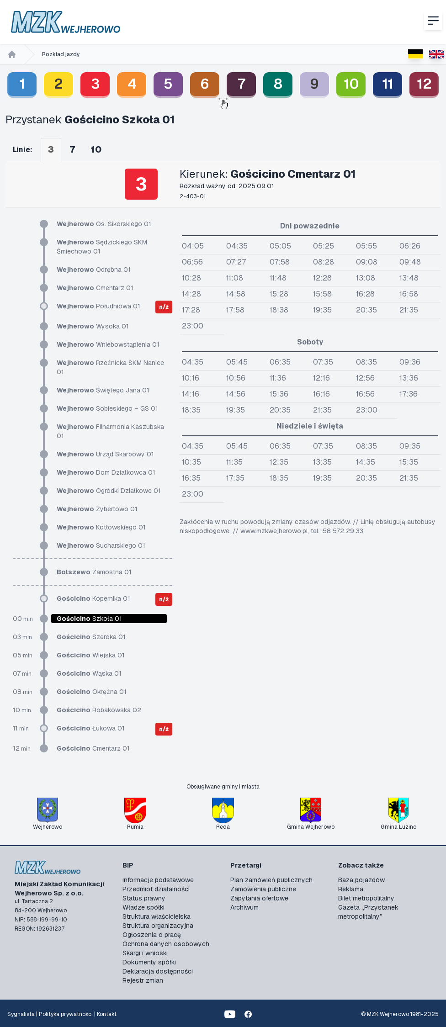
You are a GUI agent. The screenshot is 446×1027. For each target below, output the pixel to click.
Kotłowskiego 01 (101, 527)
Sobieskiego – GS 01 (107, 408)
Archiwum (244, 907)
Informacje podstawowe (158, 880)
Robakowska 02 (99, 710)
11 (387, 84)
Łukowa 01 (91, 728)
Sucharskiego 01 (101, 545)
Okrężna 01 (92, 692)
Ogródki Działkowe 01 (109, 491)
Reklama (350, 889)
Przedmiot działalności (156, 889)
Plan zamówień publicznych (271, 880)
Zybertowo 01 (97, 509)
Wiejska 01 (91, 655)
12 (424, 84)
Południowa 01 (98, 306)
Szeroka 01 (91, 637)
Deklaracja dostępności (157, 971)
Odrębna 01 (94, 269)
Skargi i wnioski (145, 953)
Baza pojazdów (361, 880)
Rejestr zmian (142, 980)
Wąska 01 (89, 673)
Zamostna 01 (94, 572)
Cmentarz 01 (95, 288)
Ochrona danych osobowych (165, 944)
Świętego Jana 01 (103, 390)
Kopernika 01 (93, 598)
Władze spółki (143, 907)
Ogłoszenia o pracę (151, 935)
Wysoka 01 (93, 326)
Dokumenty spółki (149, 962)
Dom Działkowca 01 (106, 472)
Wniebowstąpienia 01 (108, 344)
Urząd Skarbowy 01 (105, 454)
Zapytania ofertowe (259, 898)
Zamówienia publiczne (263, 889)
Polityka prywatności (66, 1014)
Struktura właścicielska (156, 916)
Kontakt (107, 1014)
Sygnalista (21, 1014)
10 (351, 84)
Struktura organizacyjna (157, 925)
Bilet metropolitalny (366, 898)
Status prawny (143, 898)
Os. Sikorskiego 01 (104, 224)
